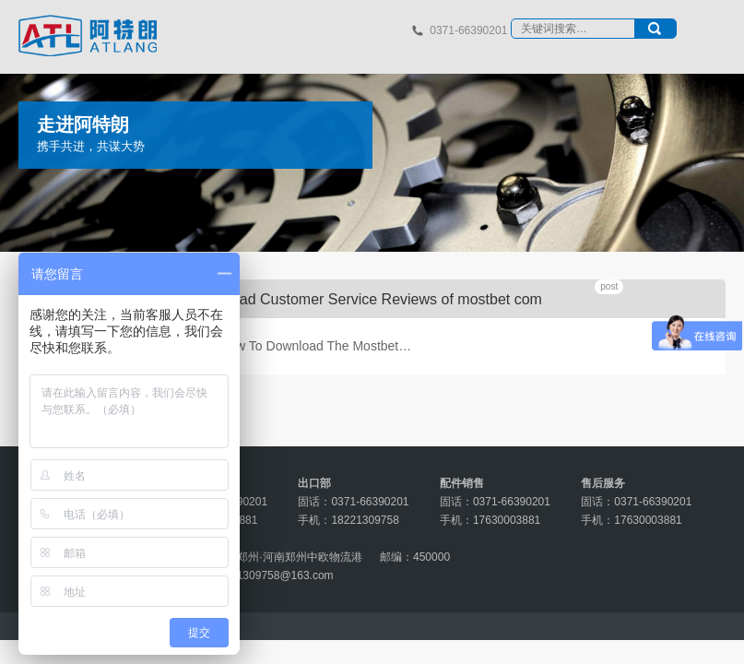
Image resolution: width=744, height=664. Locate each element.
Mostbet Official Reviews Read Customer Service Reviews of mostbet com (298, 299)
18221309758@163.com (273, 575)
